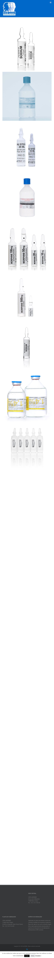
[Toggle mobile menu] (51, 2)
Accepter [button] (27, 955)
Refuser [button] (32, 955)
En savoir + (38, 955)
